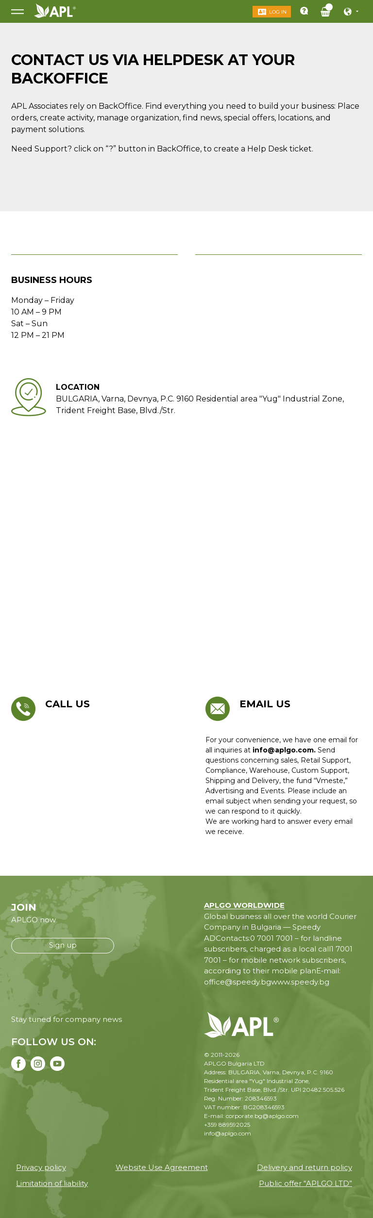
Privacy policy (41, 1167)
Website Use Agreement (162, 1167)
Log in (277, 12)
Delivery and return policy (304, 1167)
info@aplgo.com (227, 1133)
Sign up (63, 945)
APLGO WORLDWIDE (244, 905)
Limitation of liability (52, 1183)
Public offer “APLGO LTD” (305, 1183)
